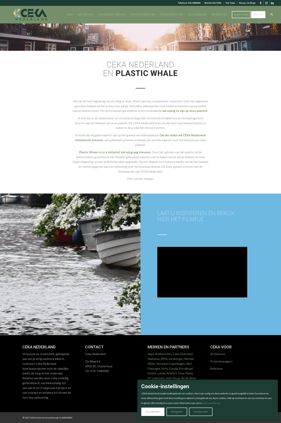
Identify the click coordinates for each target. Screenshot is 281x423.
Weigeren (177, 412)
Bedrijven (216, 368)
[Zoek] (272, 14)
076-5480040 (194, 3)
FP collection (156, 378)
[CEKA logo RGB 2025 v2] (30, 14)
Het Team (230, 3)
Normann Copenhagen (170, 363)
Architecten (217, 354)
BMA (164, 359)
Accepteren (153, 412)
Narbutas (154, 359)
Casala (173, 368)
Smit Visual (173, 378)
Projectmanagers (221, 361)
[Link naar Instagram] (266, 3)
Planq (189, 373)
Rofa (164, 368)
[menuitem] (213, 3)
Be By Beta (188, 378)
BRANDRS (67, 417)
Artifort (171, 373)
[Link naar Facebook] (260, 3)
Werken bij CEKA (212, 3)
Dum (181, 373)
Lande (161, 373)
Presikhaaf (186, 368)
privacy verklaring (211, 403)
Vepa (151, 354)
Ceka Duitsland (183, 354)
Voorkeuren (200, 412)
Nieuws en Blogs (247, 3)
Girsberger (176, 359)
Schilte (152, 373)
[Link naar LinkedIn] (272, 3)
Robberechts (163, 354)
